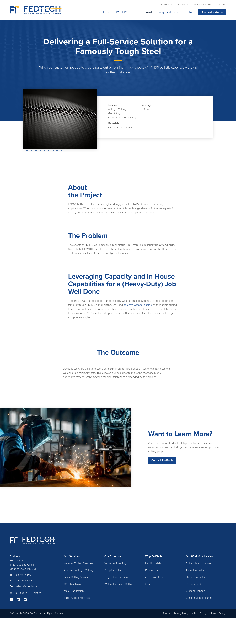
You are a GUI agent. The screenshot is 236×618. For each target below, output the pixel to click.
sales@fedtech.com (27, 586)
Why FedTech (153, 556)
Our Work (192, 556)
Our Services (72, 556)
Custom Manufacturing (199, 598)
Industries (207, 556)
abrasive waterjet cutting (138, 305)
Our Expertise (112, 556)
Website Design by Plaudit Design (208, 613)
